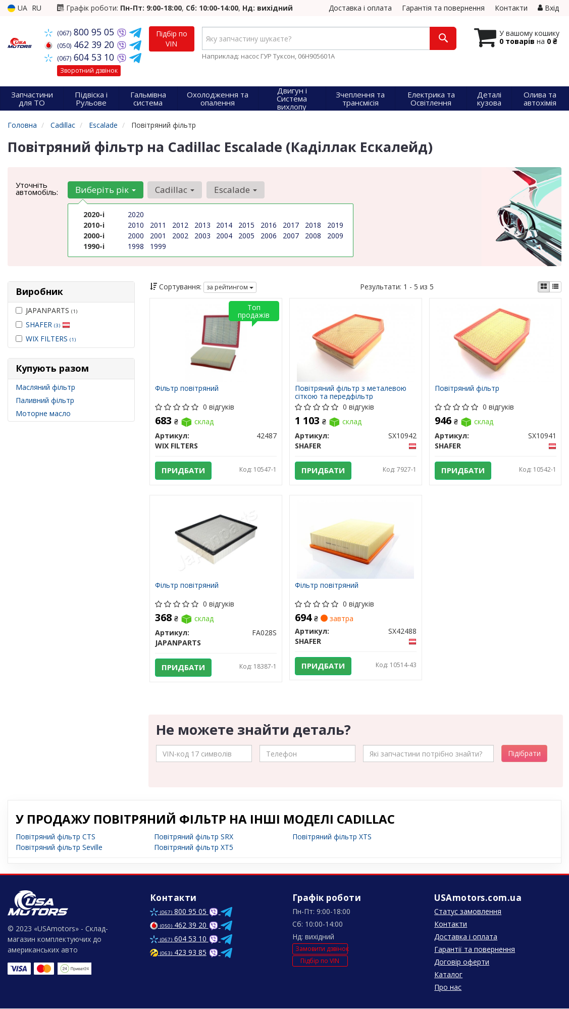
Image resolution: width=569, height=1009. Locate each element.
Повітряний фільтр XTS (332, 837)
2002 (180, 235)
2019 (335, 225)
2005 (246, 235)
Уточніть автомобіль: (37, 188)
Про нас (447, 987)
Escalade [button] (235, 189)
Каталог (448, 975)
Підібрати (524, 754)
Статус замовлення (467, 912)
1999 (158, 246)
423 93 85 (178, 952)
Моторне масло (43, 413)
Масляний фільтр (45, 387)
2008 (313, 235)
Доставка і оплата (360, 8)
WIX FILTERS (51, 338)
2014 (224, 225)
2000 (136, 235)
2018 (313, 225)
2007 (291, 235)
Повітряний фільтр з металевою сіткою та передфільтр (350, 392)
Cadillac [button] (174, 189)
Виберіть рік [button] (105, 189)
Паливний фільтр (45, 400)
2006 (269, 235)
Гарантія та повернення (443, 8)
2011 (158, 225)
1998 (136, 246)
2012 (180, 225)
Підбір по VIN (171, 38)
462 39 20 (80, 44)
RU (36, 8)
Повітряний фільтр (467, 388)
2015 (246, 225)
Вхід (548, 8)
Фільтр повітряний (187, 388)
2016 (269, 225)
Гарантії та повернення (474, 949)
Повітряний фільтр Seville (59, 847)
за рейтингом (229, 287)
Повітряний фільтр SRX (193, 837)
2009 (335, 235)
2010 (136, 225)
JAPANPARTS (46, 310)
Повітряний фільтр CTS (55, 837)
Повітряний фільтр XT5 (193, 847)
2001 (158, 235)
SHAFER (48, 324)
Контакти (511, 8)
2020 (136, 214)
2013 (202, 225)
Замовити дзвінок (321, 949)
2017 (291, 225)
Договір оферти (461, 962)
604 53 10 (80, 57)
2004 (224, 235)
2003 (202, 235)
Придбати (183, 471)
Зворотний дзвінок (89, 70)
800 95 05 (80, 32)
